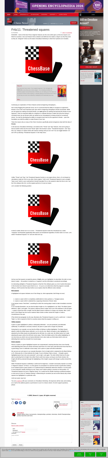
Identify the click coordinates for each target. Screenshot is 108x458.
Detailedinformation (79, 454)
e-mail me (19, 381)
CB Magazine (35, 14)
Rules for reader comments (17, 425)
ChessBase (20, 413)
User (14, 428)
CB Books (44, 14)
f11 (16, 399)
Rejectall (90, 454)
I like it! (63, 32)
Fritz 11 (19, 399)
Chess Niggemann (63, 405)
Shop (8, 14)
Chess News (21, 23)
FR (62, 23)
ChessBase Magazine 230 (88, 71)
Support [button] (53, 14)
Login (93, 14)
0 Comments (69, 32)
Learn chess (63, 14)
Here (10, 450)
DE (57, 23)
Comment (13, 433)
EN (58, 23)
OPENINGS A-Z (24, 14)
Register (23, 432)
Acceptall (101, 454)
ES (60, 23)
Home (16, 14)
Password (15, 430)
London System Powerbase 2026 (91, 419)
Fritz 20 (19, 86)
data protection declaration (75, 450)
